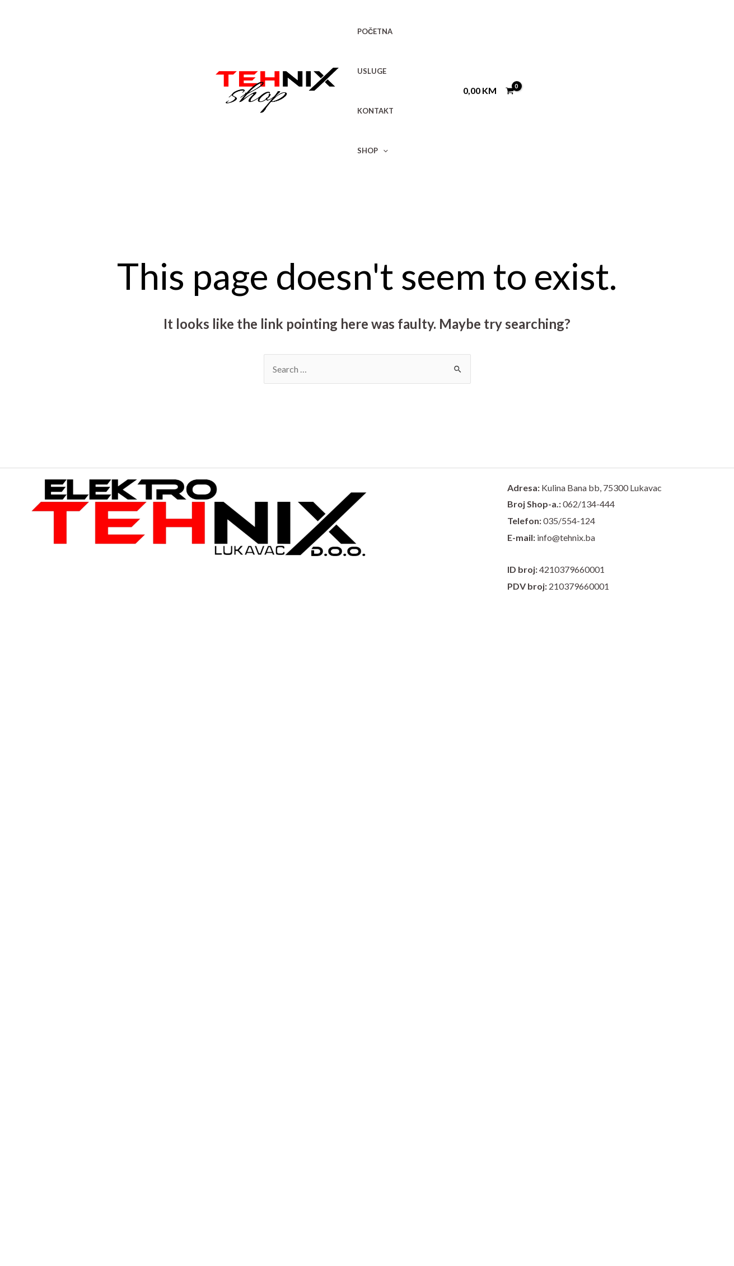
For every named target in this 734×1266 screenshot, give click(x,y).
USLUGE (371, 71)
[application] (383, 150)
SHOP (372, 150)
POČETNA (374, 31)
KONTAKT (375, 110)
